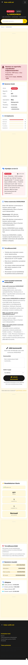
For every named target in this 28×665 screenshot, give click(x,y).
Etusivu (2, 27)
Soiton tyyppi (7, 369)
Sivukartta (3, 640)
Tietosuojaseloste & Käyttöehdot (9, 637)
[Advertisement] (14, 48)
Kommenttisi (7, 356)
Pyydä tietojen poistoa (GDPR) (8, 639)
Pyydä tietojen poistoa (20, 390)
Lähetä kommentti (14, 378)
